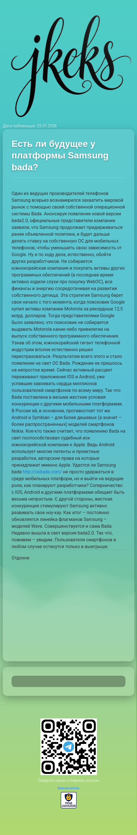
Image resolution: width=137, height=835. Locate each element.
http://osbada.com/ (42, 472)
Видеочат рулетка (68, 787)
